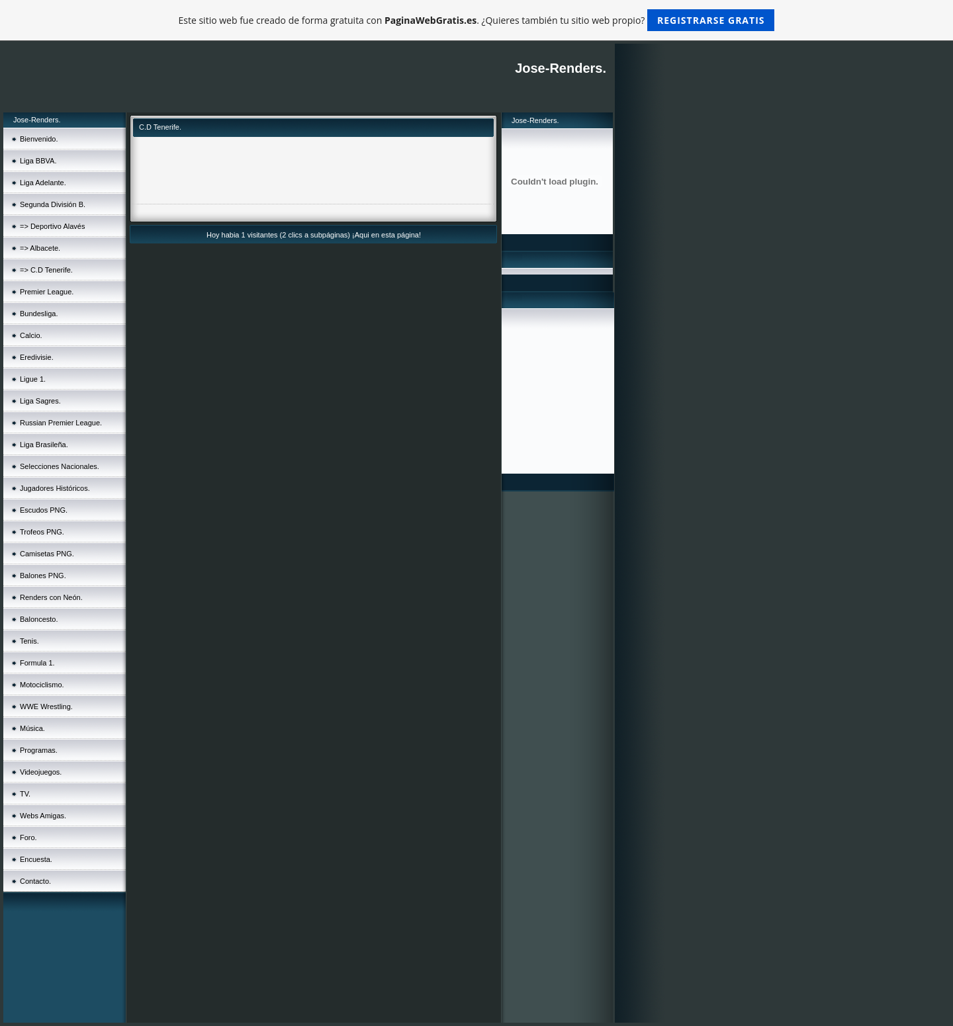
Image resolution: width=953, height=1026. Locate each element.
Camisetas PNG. (47, 554)
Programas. (39, 750)
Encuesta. (36, 859)
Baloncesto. (39, 619)
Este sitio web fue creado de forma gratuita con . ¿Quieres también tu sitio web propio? (477, 20)
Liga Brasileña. (44, 445)
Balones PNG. (43, 575)
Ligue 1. (33, 379)
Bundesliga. (39, 314)
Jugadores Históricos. (55, 488)
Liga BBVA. (38, 161)
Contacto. (35, 881)
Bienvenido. (39, 139)
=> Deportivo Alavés (52, 226)
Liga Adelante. (43, 183)
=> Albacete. (40, 248)
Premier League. (46, 292)
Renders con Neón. (51, 597)
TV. (25, 794)
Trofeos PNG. (42, 532)
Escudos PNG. (44, 510)
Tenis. (29, 641)
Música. (32, 728)
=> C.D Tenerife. (46, 270)
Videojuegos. (41, 772)
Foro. (28, 837)
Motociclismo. (42, 685)
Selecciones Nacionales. (59, 466)
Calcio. (31, 335)
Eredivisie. (37, 357)
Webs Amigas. (43, 816)
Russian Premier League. (61, 423)
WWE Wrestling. (46, 706)
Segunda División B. (52, 204)
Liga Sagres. (40, 401)
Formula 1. (37, 663)
